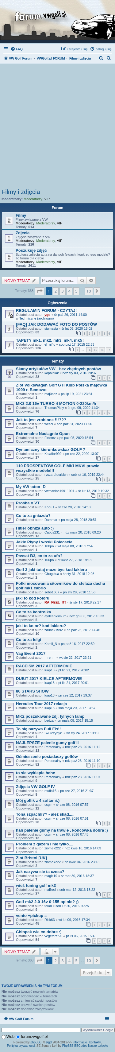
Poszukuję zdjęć (31, 250)
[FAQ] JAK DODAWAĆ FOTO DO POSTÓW (56, 324)
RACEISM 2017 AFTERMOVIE (44, 666)
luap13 (49, 670)
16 (101, 350)
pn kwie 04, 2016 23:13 (81, 862)
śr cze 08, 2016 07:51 (72, 818)
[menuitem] (16, 49)
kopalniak (51, 373)
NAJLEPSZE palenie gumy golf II (47, 742)
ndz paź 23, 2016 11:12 (82, 747)
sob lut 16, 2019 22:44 (88, 474)
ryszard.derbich (55, 474)
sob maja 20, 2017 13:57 (76, 708)
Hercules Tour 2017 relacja (41, 703)
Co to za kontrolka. (34, 612)
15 (95, 350)
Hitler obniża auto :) (35, 528)
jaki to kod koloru (32, 598)
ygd (47, 314)
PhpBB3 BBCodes (74, 1045)
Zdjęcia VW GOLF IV (35, 786)
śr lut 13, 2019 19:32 (93, 491)
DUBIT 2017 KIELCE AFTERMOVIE (49, 678)
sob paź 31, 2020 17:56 (74, 424)
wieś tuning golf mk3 (36, 885)
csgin (48, 804)
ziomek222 (52, 848)
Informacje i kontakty (87, 1042)
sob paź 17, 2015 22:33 (76, 344)
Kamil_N (50, 644)
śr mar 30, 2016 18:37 (77, 876)
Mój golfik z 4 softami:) (37, 800)
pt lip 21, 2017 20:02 (73, 670)
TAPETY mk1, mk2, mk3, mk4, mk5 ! (50, 340)
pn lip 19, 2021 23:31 (77, 394)
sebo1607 (51, 592)
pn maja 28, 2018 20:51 (79, 520)
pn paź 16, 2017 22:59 (77, 644)
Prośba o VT (28, 503)
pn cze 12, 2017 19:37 (75, 695)
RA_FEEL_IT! (55, 602)
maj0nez (50, 394)
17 (108, 350)
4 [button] (69, 291)
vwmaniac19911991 (59, 491)
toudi (48, 906)
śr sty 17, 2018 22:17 (85, 602)
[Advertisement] (57, 127)
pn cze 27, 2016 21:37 (77, 791)
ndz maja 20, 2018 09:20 (82, 532)
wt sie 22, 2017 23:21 (75, 657)
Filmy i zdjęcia (21, 191)
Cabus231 (52, 532)
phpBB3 (35, 1042)
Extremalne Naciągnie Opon (43, 433)
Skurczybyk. (53, 733)
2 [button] (56, 291)
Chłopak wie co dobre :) (39, 932)
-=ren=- (50, 657)
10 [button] (88, 291)
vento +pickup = (31, 915)
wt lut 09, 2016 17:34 (74, 920)
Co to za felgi (28, 639)
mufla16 (50, 791)
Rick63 (49, 920)
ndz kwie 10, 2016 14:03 (82, 848)
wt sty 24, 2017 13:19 (82, 733)
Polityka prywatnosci (21, 1045)
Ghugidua (51, 574)
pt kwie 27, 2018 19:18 (75, 560)
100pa (49, 546)
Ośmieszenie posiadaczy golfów (47, 756)
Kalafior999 (53, 454)
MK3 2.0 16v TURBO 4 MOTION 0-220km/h (56, 403)
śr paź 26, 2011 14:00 (70, 314)
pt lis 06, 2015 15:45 (81, 936)
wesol (48, 424)
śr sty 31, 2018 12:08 (78, 574)
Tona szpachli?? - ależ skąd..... (45, 814)
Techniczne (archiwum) (36, 318)
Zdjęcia (22, 233)
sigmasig (51, 328)
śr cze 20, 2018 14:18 (74, 507)
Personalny (52, 747)
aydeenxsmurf (55, 616)
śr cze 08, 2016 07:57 (72, 804)
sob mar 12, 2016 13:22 (77, 889)
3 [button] (62, 291)
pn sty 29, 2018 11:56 (79, 592)
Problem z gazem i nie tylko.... (44, 844)
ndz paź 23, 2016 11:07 (82, 777)
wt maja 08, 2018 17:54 (75, 546)
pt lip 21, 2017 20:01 (73, 683)
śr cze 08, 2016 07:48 (72, 834)
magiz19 (50, 876)
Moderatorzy (33, 199)
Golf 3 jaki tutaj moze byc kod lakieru (51, 569)
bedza (49, 720)
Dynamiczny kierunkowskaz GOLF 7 (50, 449)
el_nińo (49, 344)
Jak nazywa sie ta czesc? (40, 871)
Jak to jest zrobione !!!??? (41, 419)
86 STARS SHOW (32, 691)
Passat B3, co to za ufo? (39, 555)
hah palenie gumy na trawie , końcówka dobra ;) (62, 830)
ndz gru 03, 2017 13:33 (86, 616)
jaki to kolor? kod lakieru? (41, 625)
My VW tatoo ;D (31, 486)
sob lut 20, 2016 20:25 (72, 906)
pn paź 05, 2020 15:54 (76, 438)
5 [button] (76, 291)
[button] (39, 291)
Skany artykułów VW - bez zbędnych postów (58, 369)
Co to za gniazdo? (33, 515)
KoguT (49, 507)
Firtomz (50, 438)
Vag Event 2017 (30, 653)
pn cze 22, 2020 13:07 (82, 454)
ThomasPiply (54, 408)
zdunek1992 (53, 630)
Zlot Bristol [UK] (31, 858)
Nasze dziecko (98, 1045)
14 (88, 350)
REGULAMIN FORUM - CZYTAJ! (46, 310)
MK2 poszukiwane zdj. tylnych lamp (50, 716)
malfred (50, 889)
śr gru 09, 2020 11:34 (84, 408)
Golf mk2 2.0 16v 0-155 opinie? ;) (47, 901)
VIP (47, 199)
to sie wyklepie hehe (35, 773)
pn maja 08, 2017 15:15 (75, 720)
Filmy (21, 215)
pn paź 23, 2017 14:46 (83, 630)
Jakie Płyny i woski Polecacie (44, 542)
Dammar (50, 520)
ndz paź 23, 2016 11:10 (82, 761)
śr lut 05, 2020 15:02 (77, 328)
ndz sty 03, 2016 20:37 (80, 373)
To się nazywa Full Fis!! (38, 729)
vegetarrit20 (53, 936)
